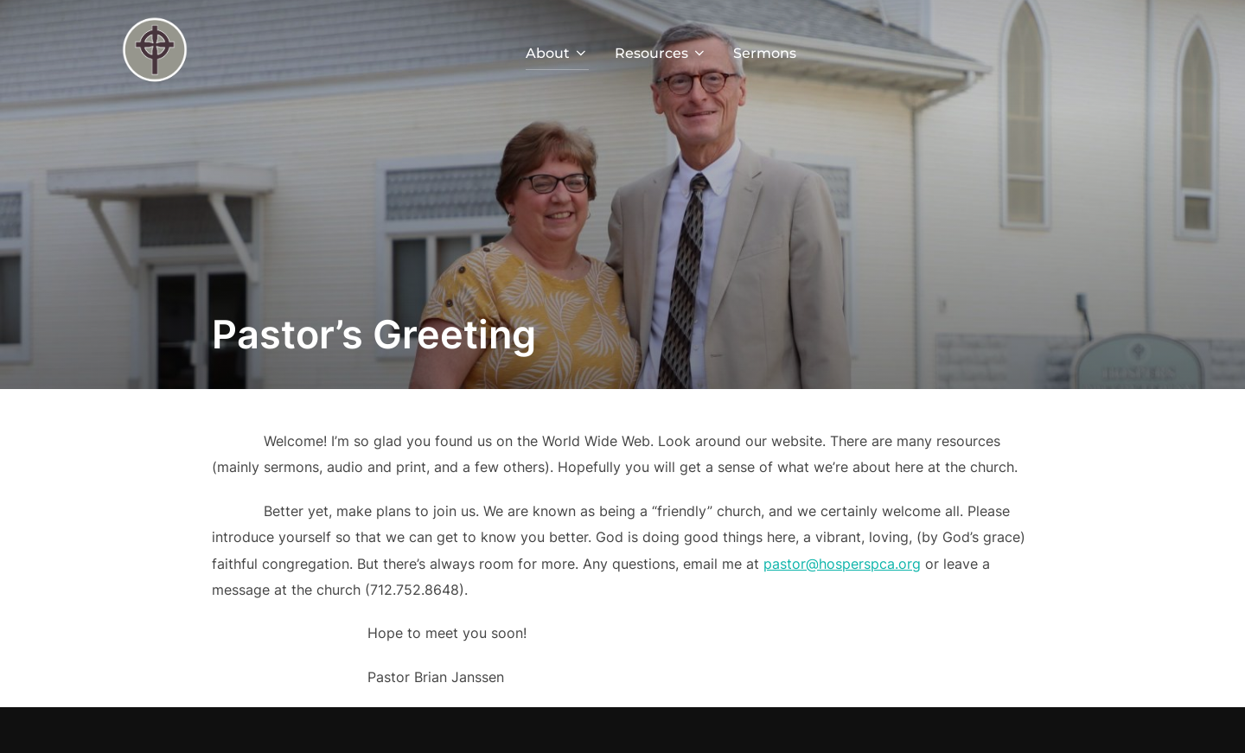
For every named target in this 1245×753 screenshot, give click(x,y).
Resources (661, 53)
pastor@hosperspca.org (842, 563)
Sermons (764, 53)
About (557, 53)
